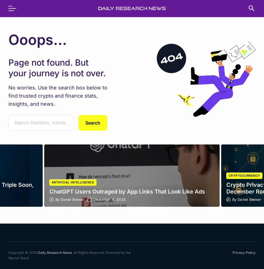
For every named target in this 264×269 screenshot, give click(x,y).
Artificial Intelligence (73, 182)
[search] (249, 8)
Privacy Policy (244, 252)
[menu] (15, 8)
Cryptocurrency (244, 176)
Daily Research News (55, 252)
